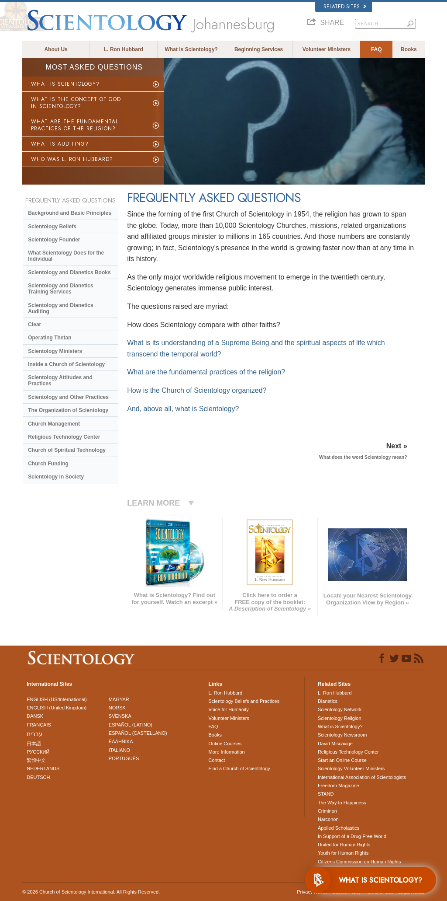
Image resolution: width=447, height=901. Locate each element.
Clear (34, 324)
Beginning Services (258, 49)
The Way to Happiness (342, 802)
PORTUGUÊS (124, 758)
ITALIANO (119, 750)
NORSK (117, 707)
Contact (216, 760)
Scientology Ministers (55, 351)
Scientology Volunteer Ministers (351, 768)
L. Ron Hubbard (123, 49)
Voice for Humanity (228, 709)
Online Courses (224, 743)
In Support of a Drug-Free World (352, 836)
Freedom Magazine (338, 785)
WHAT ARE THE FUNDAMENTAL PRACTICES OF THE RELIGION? (74, 125)
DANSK (35, 716)
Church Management (54, 424)
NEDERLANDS (43, 768)
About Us (55, 49)
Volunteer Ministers (327, 49)
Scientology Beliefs (52, 227)
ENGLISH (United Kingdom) (56, 707)
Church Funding (48, 464)
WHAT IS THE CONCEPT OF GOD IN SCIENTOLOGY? (76, 102)
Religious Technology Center (64, 437)
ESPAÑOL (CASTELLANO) (138, 733)
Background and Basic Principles (69, 213)
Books (409, 49)
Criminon (327, 811)
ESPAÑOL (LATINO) (130, 724)
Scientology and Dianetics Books (69, 272)
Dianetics (327, 701)
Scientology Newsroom (342, 734)
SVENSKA (120, 716)
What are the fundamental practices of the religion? (206, 372)
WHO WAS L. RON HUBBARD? (72, 159)
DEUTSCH (38, 777)
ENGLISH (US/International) (57, 699)
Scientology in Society (56, 477)
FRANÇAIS (39, 724)
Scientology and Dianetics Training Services (60, 289)
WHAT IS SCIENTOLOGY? (65, 84)
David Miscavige (335, 743)
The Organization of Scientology (68, 410)
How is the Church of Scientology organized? (196, 390)
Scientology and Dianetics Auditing (60, 308)
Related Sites (344, 6)
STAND (326, 793)
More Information (226, 751)
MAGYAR (119, 699)
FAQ (376, 49)
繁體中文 (36, 760)
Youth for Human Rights (343, 853)
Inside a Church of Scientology (66, 364)
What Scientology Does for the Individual (66, 256)
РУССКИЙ (38, 751)
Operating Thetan (49, 338)
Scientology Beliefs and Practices (243, 701)
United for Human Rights (344, 844)
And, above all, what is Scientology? (183, 408)
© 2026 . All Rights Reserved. (91, 891)
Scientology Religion (339, 718)
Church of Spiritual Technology (67, 450)
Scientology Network (339, 709)
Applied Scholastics (338, 828)
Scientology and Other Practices (68, 397)
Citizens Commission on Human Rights (359, 861)
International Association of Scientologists (362, 777)
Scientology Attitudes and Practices (60, 380)
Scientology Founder (54, 240)
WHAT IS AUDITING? (60, 144)
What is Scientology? (191, 49)
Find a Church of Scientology (239, 768)
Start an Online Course (342, 760)
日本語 (34, 743)
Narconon (328, 819)
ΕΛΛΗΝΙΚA (121, 741)
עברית (35, 733)
